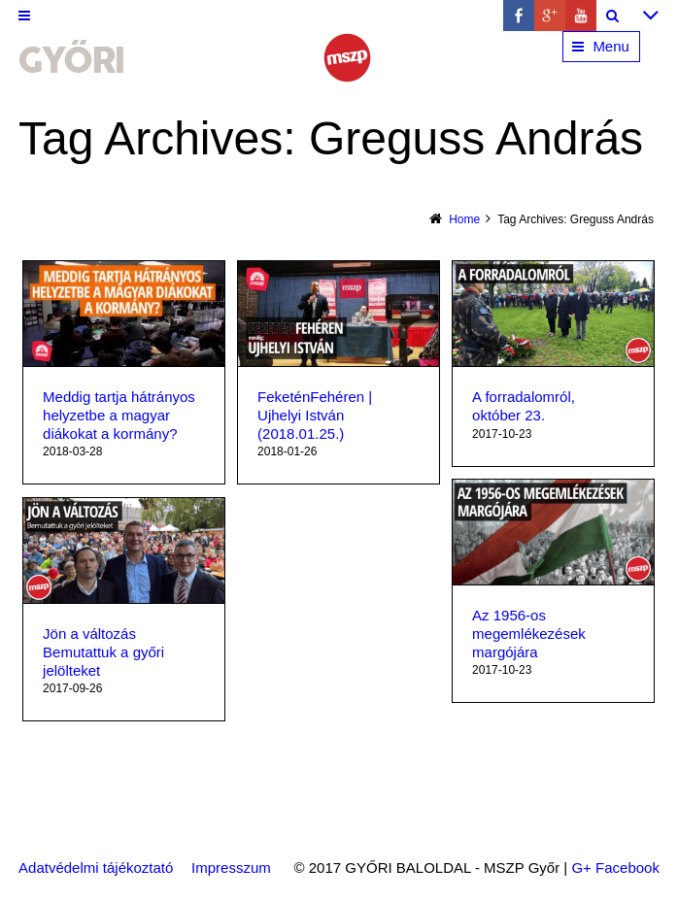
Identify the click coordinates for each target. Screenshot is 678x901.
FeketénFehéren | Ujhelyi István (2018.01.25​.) (314, 415)
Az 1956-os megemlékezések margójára (529, 633)
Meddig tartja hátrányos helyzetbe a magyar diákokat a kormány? (119, 415)
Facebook (627, 867)
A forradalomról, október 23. (523, 405)
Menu (611, 46)
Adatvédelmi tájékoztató (95, 867)
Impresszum (231, 867)
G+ (581, 867)
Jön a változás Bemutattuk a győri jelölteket (103, 652)
